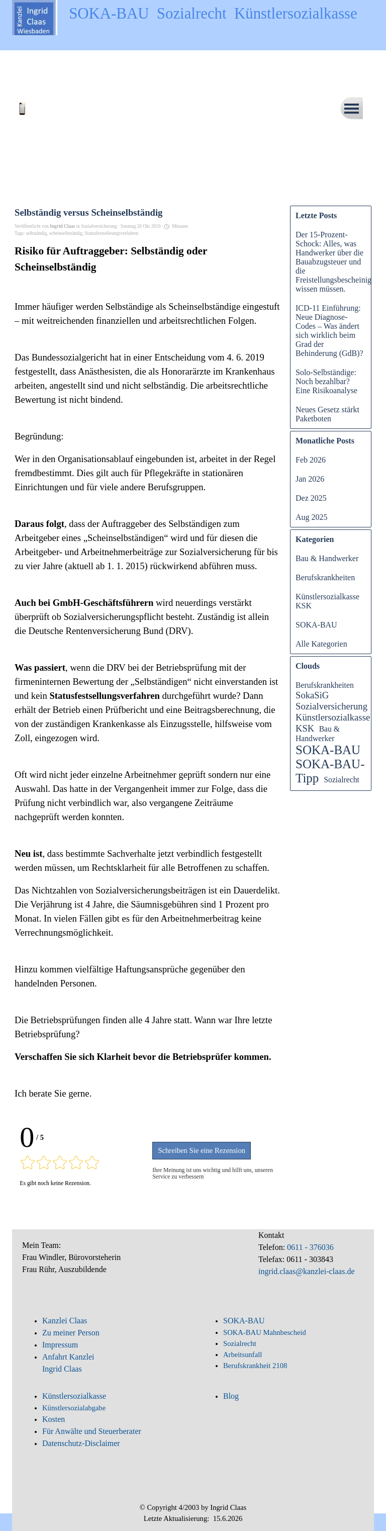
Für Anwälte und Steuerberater (91, 1431)
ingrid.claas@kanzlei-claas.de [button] (306, 1271)
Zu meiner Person (71, 1332)
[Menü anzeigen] (351, 108)
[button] (47, 105)
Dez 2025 (311, 498)
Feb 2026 (311, 460)
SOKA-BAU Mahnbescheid (264, 1332)
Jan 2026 (310, 479)
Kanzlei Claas (64, 1320)
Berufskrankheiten (325, 577)
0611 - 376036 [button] (309, 1247)
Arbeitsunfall (242, 1354)
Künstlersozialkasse (74, 1396)
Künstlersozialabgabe (75, 1408)
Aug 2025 (312, 517)
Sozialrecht (341, 779)
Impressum (60, 1344)
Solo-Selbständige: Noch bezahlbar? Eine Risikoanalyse (326, 381)
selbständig (36, 233)
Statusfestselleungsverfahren (112, 233)
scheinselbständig (65, 233)
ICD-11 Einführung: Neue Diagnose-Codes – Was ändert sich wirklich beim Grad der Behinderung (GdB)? (329, 330)
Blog (231, 1396)
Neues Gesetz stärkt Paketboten (327, 414)
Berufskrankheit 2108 (255, 1366)
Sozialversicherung (331, 706)
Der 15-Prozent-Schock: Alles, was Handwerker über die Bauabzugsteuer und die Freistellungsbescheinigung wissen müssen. (339, 261)
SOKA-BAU (316, 624)
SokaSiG (312, 695)
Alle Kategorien (321, 644)
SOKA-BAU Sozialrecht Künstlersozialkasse (213, 13)
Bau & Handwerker (327, 558)
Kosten (53, 1419)
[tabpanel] (105, 1263)
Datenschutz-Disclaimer (81, 1443)
